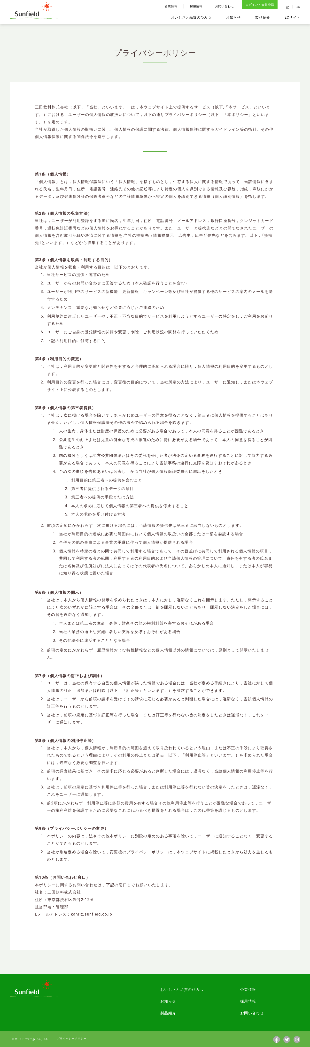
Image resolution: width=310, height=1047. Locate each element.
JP (287, 7)
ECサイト (292, 18)
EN (298, 7)
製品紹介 (262, 18)
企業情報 (170, 6)
